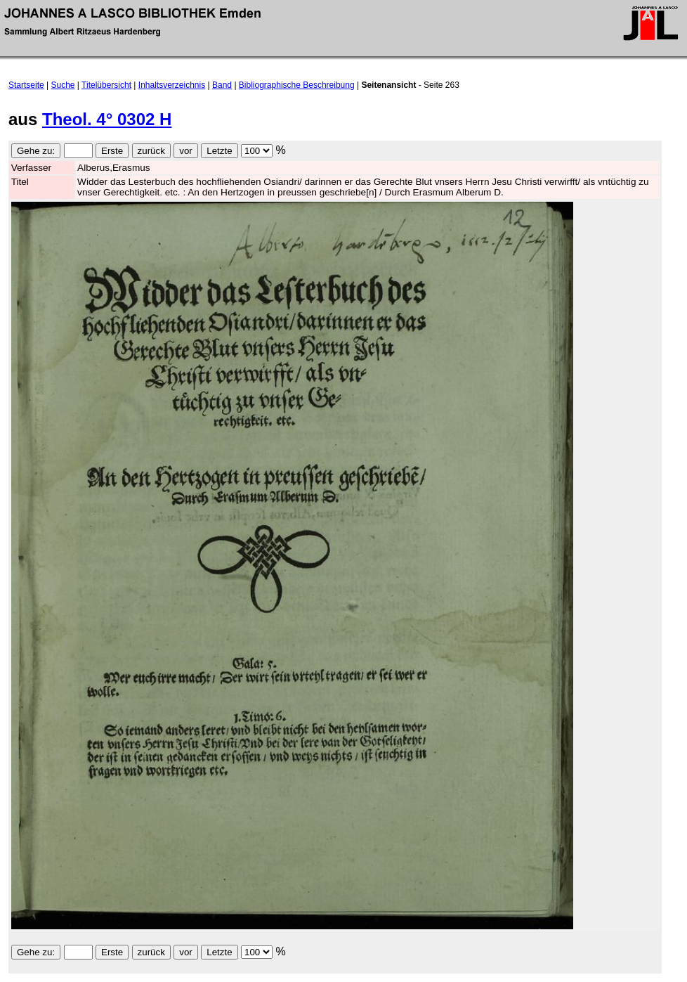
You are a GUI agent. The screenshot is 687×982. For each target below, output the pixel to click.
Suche (63, 85)
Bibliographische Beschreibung (297, 85)
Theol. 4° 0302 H (106, 119)
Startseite (26, 85)
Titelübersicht (106, 85)
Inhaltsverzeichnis (171, 85)
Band (222, 85)
